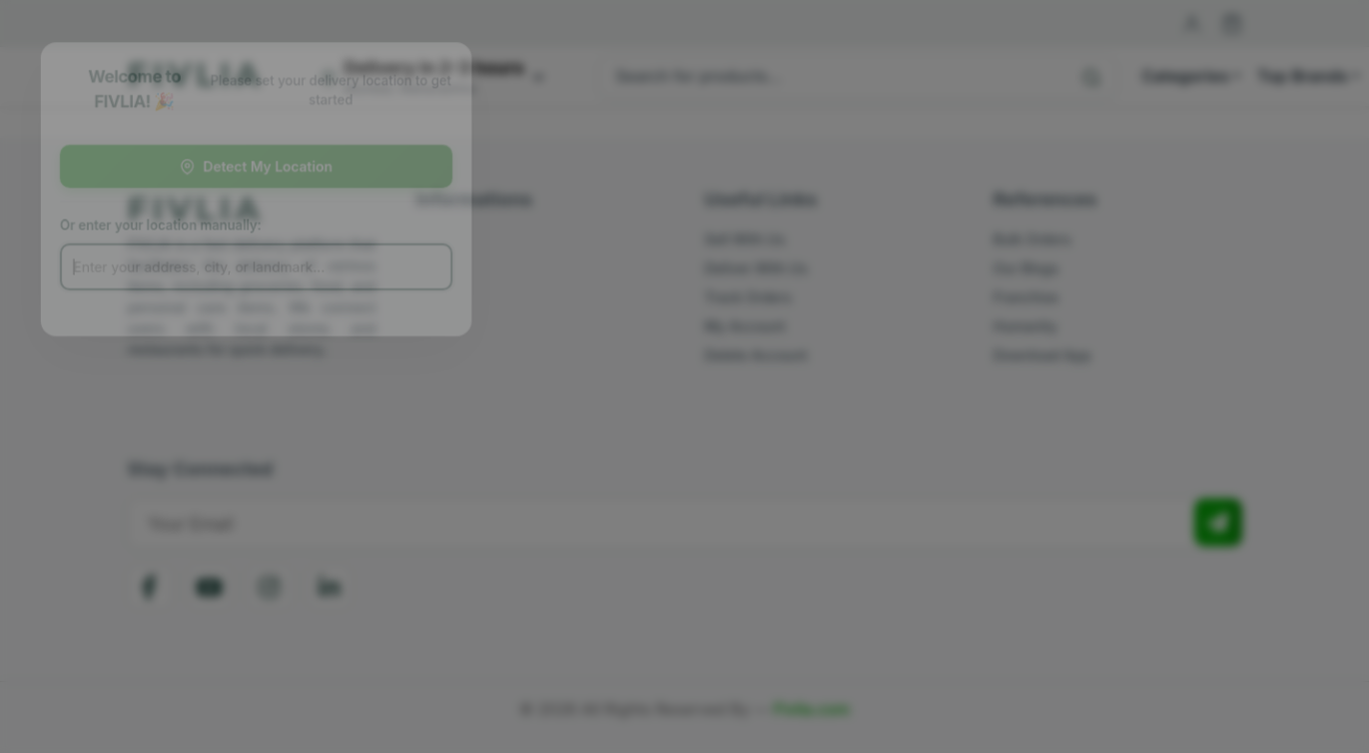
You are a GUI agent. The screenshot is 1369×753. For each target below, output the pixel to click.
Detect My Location (272, 165)
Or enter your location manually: (173, 227)
